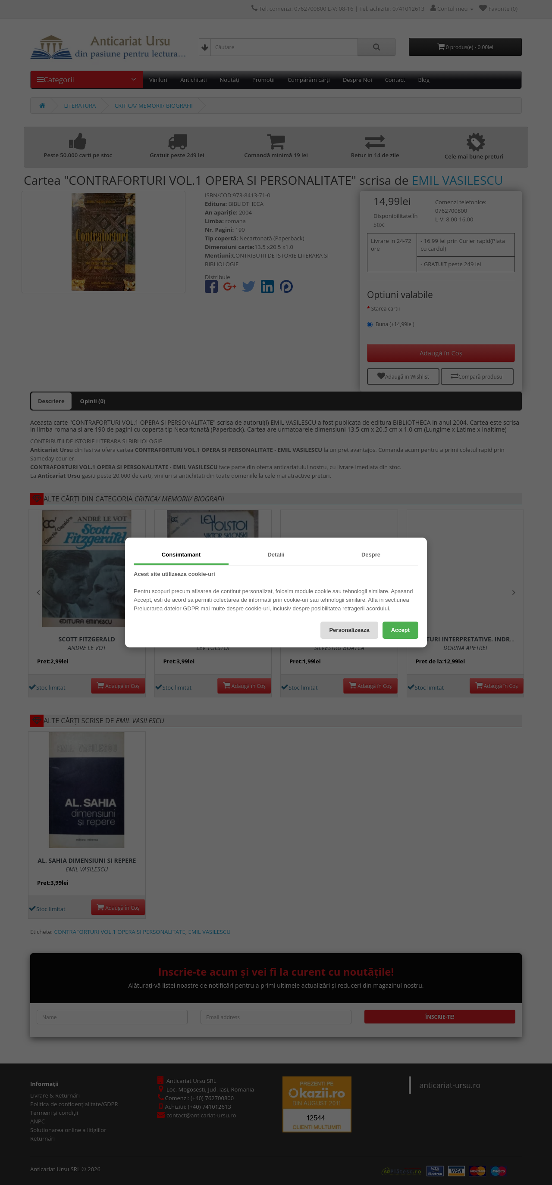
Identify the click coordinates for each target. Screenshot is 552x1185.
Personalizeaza (349, 630)
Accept (400, 630)
